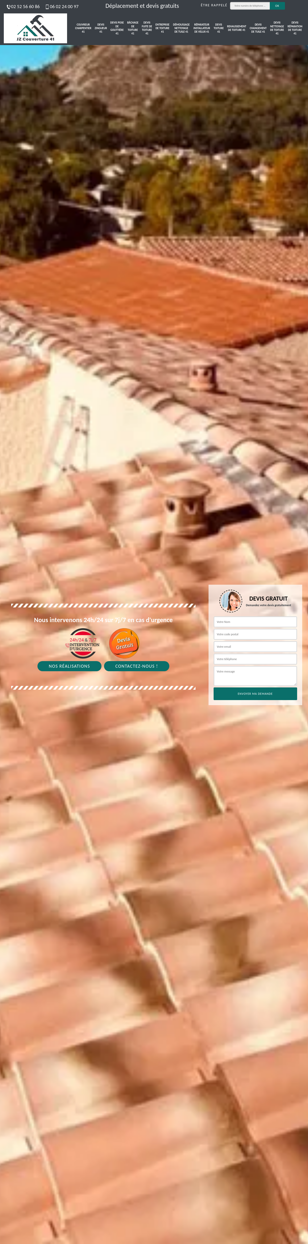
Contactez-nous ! (136, 666)
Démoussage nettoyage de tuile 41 (181, 28)
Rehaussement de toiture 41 (236, 28)
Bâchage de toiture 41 (132, 28)
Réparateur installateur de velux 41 (201, 28)
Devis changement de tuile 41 (258, 28)
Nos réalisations (69, 666)
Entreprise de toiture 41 (162, 28)
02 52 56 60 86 (23, 6)
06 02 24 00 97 (61, 6)
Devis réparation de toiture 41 (295, 28)
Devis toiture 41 (219, 28)
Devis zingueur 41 (101, 28)
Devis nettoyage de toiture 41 (277, 28)
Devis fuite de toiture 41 (147, 28)
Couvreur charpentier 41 (83, 28)
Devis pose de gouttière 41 (117, 28)
